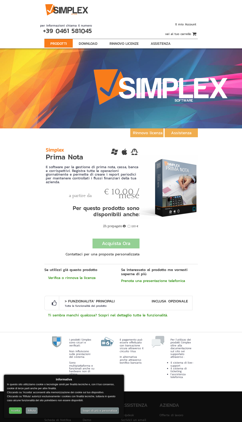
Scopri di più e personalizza (100, 410)
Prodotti (58, 43)
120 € (134, 226)
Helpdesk (127, 415)
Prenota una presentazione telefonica (153, 280)
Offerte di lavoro (171, 415)
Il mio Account (185, 24)
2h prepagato (112, 226)
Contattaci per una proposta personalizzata (102, 254)
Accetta (15, 410)
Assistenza (161, 43)
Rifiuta (32, 410)
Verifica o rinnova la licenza (72, 277)
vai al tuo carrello (180, 33)
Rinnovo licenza (147, 133)
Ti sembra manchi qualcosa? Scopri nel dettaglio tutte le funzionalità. (108, 315)
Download (88, 43)
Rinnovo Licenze (124, 43)
